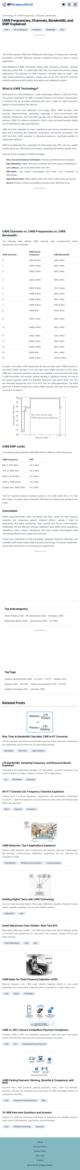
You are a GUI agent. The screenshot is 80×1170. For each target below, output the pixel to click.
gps (35, 943)
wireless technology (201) (16, 689)
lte (6, 779)
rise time (23, 751)
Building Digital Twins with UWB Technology (28, 899)
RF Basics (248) (56, 616)
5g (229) (24, 684)
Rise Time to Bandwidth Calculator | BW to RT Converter (35, 736)
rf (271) (48, 679)
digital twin (9, 913)
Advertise (40, 1155)
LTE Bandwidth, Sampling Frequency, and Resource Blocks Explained (36, 764)
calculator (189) (37, 689)
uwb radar (28, 994)
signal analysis (38, 751)
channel (18, 809)
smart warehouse (12, 943)
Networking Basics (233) (16, 621)
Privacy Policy (40, 1146)
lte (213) (62, 684)
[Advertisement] (40, 43)
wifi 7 (7, 809)
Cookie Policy (40, 1151)
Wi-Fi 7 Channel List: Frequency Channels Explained (33, 791)
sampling (30, 779)
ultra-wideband (20, 30)
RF (17, 4)
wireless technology (22, 1127)
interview (40, 1127)
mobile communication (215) (43, 684)
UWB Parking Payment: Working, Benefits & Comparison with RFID (38, 1081)
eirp (62, 30)
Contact (40, 1160)
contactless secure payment (34, 1044)
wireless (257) (60, 679)
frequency (36, 30)
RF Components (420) (36, 616)
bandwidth (51, 30)
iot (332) (38, 679)
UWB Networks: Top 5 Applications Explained (28, 845)
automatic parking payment (25, 1100)
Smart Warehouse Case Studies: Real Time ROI (29, 925)
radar (16, 994)
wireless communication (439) (18, 679)
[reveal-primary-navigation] (75, 4)
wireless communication (31, 863)
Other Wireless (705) (14, 616)
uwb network (10, 863)
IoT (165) (54, 621)
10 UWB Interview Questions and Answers (27, 1112)
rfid (43, 1100)
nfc (15, 1044)
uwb (6, 30)
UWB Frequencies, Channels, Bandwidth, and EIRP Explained (38, 15)
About (40, 1142)
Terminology (8, 15)
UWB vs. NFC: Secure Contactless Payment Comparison (35, 1029)
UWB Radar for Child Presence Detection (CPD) (30, 979)
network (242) (11, 684)
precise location (53, 863)
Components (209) (38, 621)
